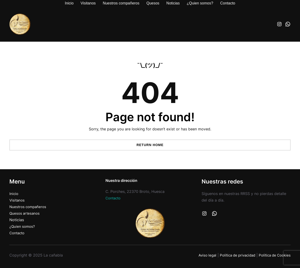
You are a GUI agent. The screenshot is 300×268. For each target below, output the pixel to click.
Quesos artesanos (25, 213)
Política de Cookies (273, 255)
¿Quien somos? (22, 226)
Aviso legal (200, 255)
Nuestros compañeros (29, 207)
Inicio (14, 193)
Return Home (149, 145)
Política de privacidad (233, 255)
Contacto (17, 233)
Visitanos (17, 200)
